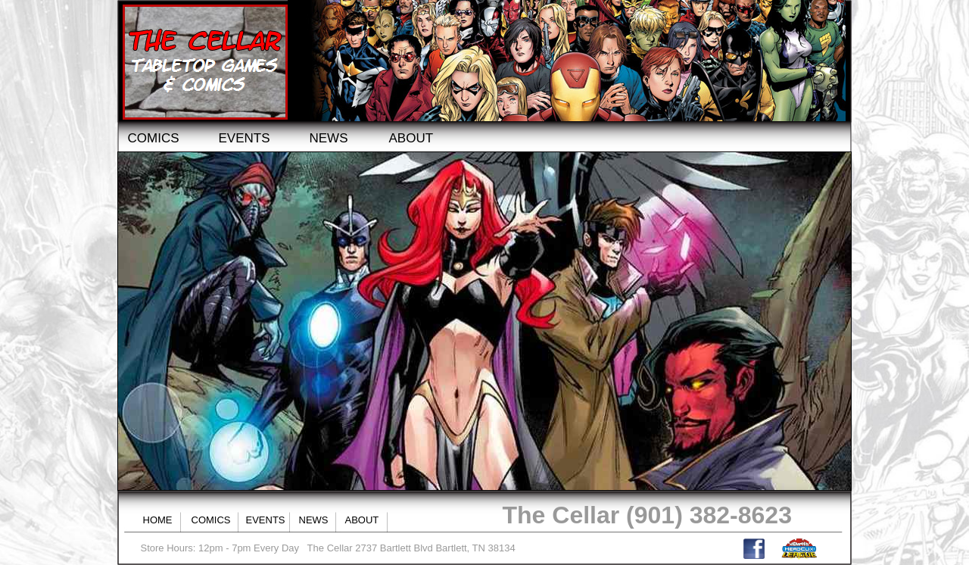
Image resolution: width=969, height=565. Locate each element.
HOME (158, 520)
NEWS (329, 138)
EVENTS (244, 138)
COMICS (153, 138)
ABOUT (411, 138)
